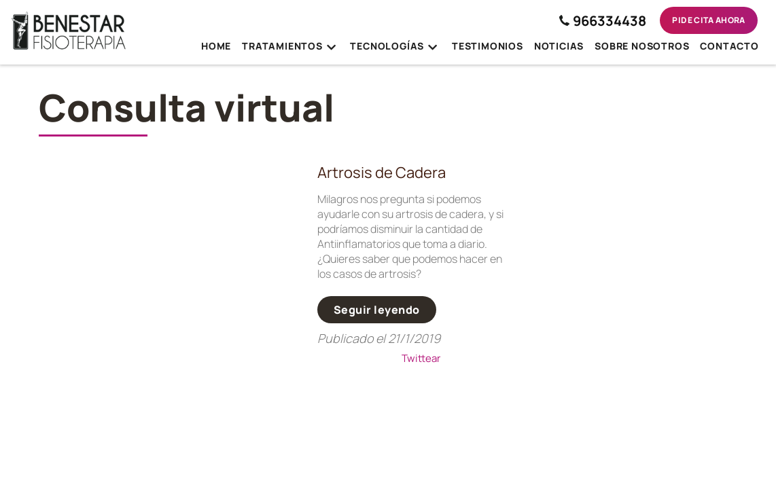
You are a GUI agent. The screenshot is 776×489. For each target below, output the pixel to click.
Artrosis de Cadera (381, 172)
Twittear (421, 358)
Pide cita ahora (708, 20)
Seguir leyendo (377, 309)
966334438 (602, 21)
